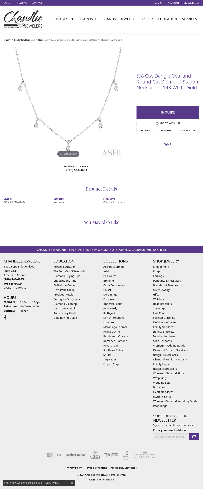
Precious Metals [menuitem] (63, 294)
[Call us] (13, 283)
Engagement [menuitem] (161, 266)
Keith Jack (109, 313)
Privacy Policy (74, 467)
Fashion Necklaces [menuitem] (164, 322)
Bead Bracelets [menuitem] (162, 304)
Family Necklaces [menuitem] (163, 327)
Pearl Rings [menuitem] (160, 406)
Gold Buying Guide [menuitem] (65, 317)
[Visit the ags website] (145, 455)
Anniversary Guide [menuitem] (65, 313)
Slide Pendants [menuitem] (162, 341)
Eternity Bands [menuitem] (162, 396)
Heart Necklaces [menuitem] (163, 392)
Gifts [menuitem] (156, 294)
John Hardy (110, 308)
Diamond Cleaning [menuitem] (65, 304)
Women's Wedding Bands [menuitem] (169, 345)
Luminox (108, 322)
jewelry (7, 40)
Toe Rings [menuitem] (159, 308)
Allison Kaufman (113, 266)
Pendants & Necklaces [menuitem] (167, 280)
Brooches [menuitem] (159, 387)
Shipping (146, 130)
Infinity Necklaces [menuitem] (164, 336)
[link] (8, 3)
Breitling (108, 280)
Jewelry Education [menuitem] (65, 266)
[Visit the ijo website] (111, 455)
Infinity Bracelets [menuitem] (163, 331)
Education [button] (167, 19)
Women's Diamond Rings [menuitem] (168, 373)
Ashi (106, 271)
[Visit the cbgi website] (95, 455)
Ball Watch (110, 276)
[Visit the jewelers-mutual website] (75, 455)
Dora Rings (110, 294)
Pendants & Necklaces (24, 40)
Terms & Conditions (96, 467)
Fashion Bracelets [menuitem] (164, 317)
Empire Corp (111, 364)
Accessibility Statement (124, 467)
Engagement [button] (63, 19)
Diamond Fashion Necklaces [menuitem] (170, 350)
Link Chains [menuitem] (160, 313)
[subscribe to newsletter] (194, 436)
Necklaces (43, 40)
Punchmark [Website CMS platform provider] (108, 479)
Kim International (114, 317)
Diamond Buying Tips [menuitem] (67, 276)
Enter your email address (169, 430)
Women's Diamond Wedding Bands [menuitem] (175, 401)
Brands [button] (109, 19)
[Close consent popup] (72, 483)
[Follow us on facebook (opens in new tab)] (5, 317)
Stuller (107, 355)
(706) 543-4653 (76, 170)
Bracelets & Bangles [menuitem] (165, 285)
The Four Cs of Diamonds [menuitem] (69, 271)
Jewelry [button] (128, 19)
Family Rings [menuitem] (161, 364)
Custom (146, 19)
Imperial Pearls (112, 304)
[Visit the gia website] (54, 455)
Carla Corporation (114, 285)
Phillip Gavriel (111, 331)
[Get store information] (16, 287)
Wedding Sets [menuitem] (161, 382)
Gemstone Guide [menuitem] (64, 290)
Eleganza (108, 299)
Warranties (187, 130)
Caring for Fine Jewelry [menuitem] (68, 299)
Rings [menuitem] (156, 271)
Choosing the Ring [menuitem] (65, 280)
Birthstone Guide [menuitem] (64, 285)
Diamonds (89, 19)
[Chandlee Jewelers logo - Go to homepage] (24, 19)
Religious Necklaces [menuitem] (165, 355)
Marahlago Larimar (115, 327)
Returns (166, 130)
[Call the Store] (14, 279)
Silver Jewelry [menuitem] (161, 290)
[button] (159, 3)
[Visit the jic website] (126, 455)
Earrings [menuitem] (158, 276)
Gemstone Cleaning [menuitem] (66, 308)
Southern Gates (113, 350)
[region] (68, 102)
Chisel (107, 290)
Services (189, 19)
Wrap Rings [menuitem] (160, 378)
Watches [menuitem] (158, 299)
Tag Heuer (109, 359)
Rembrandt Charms (115, 336)
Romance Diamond (115, 341)
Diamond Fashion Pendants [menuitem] (170, 359)
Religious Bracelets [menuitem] (165, 368)
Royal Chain (110, 345)
